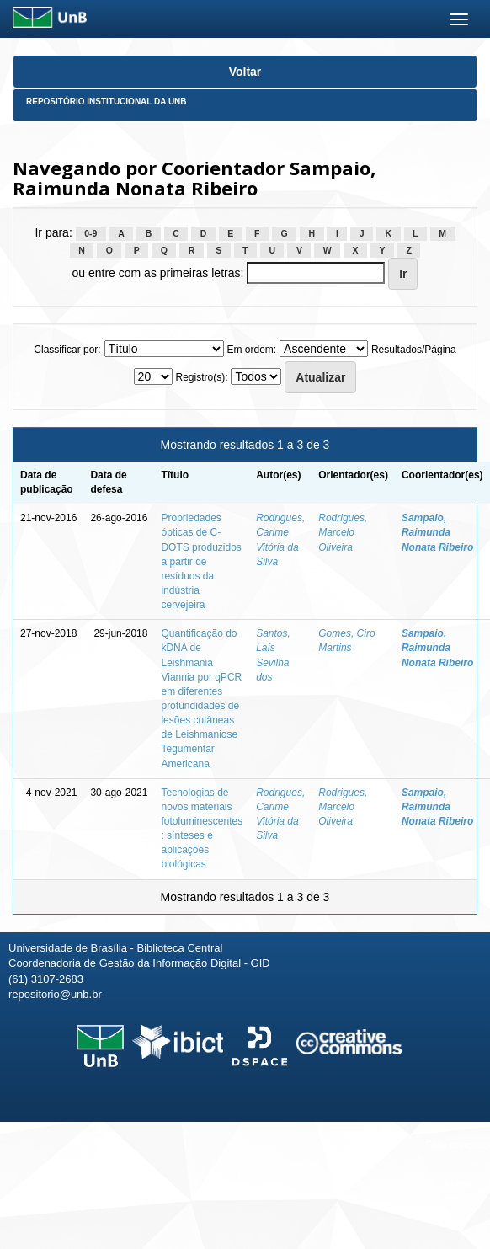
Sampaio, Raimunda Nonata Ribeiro (437, 532)
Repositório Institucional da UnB (106, 101)
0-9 (90, 233)
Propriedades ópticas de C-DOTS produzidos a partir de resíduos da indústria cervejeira (201, 561)
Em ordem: (251, 349)
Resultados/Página (413, 349)
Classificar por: (67, 349)
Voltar (245, 71)
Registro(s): (201, 377)
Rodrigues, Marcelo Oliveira (342, 532)
